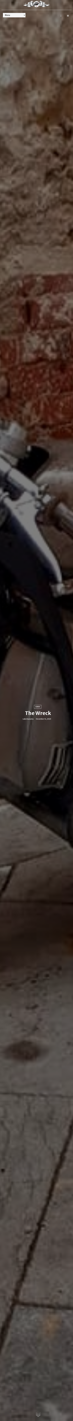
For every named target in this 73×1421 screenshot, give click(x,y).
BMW (38, 707)
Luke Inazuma (28, 719)
